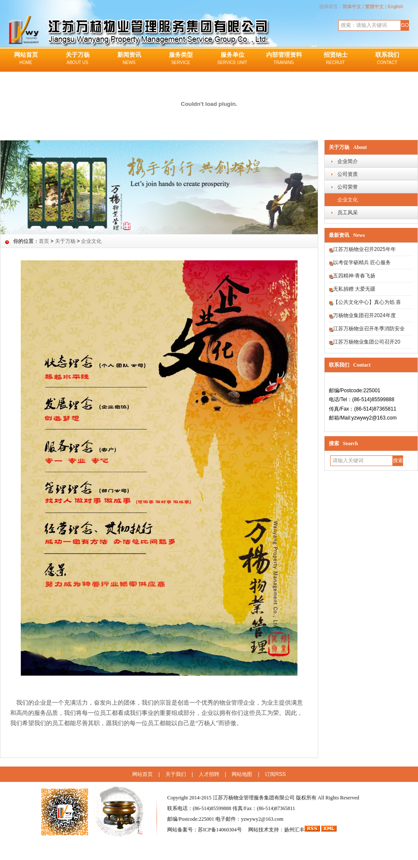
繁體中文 (374, 6)
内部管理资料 (283, 59)
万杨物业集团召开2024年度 (364, 315)
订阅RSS (275, 774)
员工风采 (347, 213)
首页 (44, 241)
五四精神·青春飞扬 (354, 276)
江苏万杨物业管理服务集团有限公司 (254, 798)
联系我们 (387, 59)
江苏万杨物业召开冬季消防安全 (369, 329)
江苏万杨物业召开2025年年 (364, 249)
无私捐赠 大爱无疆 (354, 289)
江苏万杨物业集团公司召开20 (366, 342)
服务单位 (232, 59)
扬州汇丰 (294, 830)
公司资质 (347, 174)
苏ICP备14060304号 (220, 830)
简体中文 (352, 6)
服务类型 (180, 59)
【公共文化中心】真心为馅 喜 (367, 302)
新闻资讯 (129, 59)
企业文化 (347, 200)
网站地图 (242, 774)
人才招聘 (209, 774)
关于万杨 (77, 59)
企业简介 (347, 161)
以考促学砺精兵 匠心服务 (362, 262)
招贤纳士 (335, 59)
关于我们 (175, 774)
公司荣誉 (347, 187)
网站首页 (25, 59)
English (395, 6)
